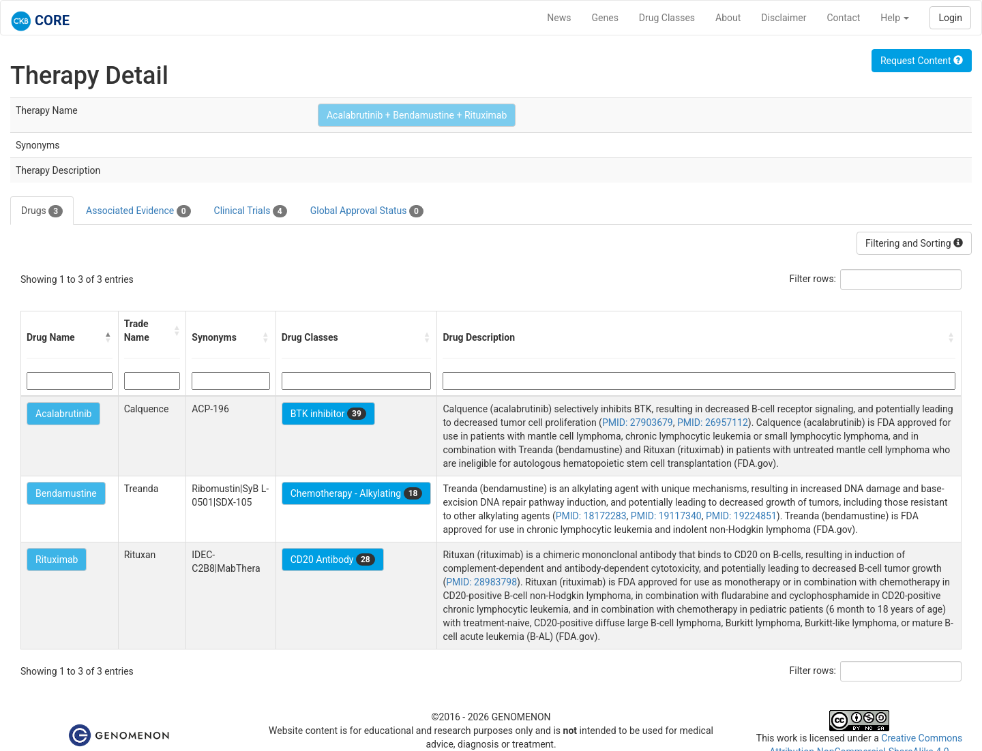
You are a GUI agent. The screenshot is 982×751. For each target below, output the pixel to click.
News (559, 17)
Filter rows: (813, 278)
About (728, 17)
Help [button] (894, 17)
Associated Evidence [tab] (138, 211)
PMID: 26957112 (712, 422)
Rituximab (56, 559)
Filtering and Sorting (914, 243)
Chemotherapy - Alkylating (357, 493)
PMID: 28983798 (481, 582)
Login (950, 17)
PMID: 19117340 (666, 515)
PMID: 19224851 (741, 515)
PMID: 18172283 (591, 515)
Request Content (921, 60)
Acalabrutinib (63, 413)
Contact (843, 17)
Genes (605, 17)
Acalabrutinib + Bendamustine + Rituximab (417, 115)
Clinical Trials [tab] (250, 211)
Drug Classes (667, 17)
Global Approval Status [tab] (366, 211)
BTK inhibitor (328, 414)
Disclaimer (783, 17)
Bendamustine (66, 493)
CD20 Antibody (333, 559)
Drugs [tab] (42, 211)
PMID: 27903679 (637, 422)
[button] (108, 337)
